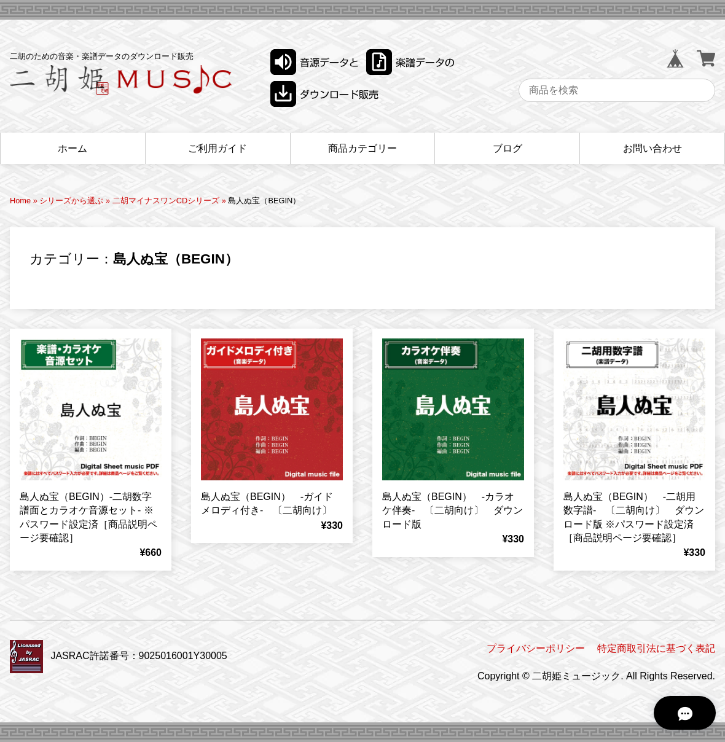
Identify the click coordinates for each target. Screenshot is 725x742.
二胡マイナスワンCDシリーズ (165, 200)
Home (20, 200)
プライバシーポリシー (536, 648)
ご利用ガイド (217, 148)
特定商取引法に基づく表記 (656, 648)
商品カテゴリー (362, 148)
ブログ (507, 148)
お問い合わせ (652, 148)
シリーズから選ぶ (71, 200)
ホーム (72, 148)
